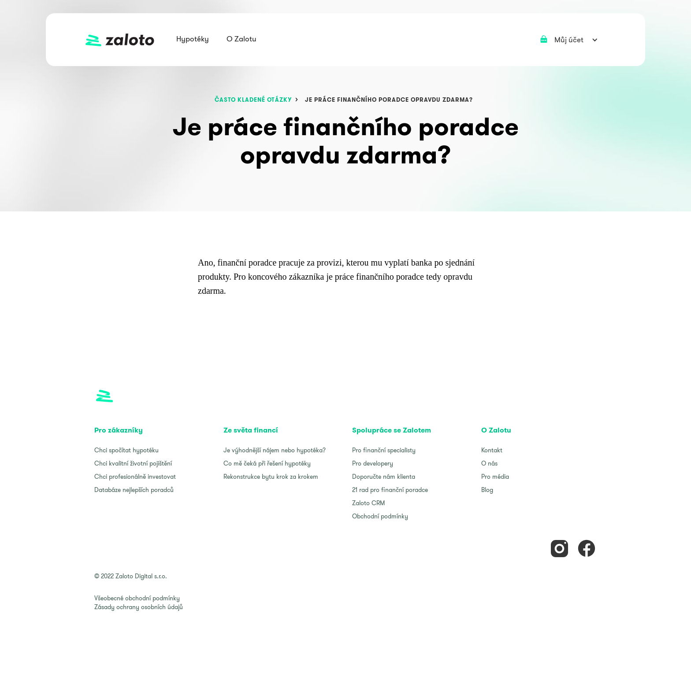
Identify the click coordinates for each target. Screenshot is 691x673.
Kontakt (491, 450)
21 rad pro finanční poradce (390, 490)
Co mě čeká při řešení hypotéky (267, 463)
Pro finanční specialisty (384, 450)
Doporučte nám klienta (383, 477)
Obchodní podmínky (380, 516)
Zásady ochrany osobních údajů (138, 607)
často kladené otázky (253, 100)
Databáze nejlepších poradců (134, 490)
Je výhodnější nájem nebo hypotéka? (274, 450)
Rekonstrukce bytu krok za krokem (270, 477)
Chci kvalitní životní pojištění (133, 463)
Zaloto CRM (368, 503)
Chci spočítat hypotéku (126, 450)
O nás (489, 463)
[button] (192, 39)
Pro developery (372, 463)
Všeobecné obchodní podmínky (137, 598)
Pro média (495, 477)
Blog (487, 490)
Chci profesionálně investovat (135, 477)
